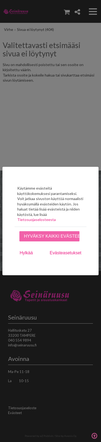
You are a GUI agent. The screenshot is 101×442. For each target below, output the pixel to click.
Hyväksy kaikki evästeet (51, 236)
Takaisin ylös (94, 435)
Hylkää (26, 253)
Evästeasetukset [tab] (65, 253)
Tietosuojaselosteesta (36, 219)
